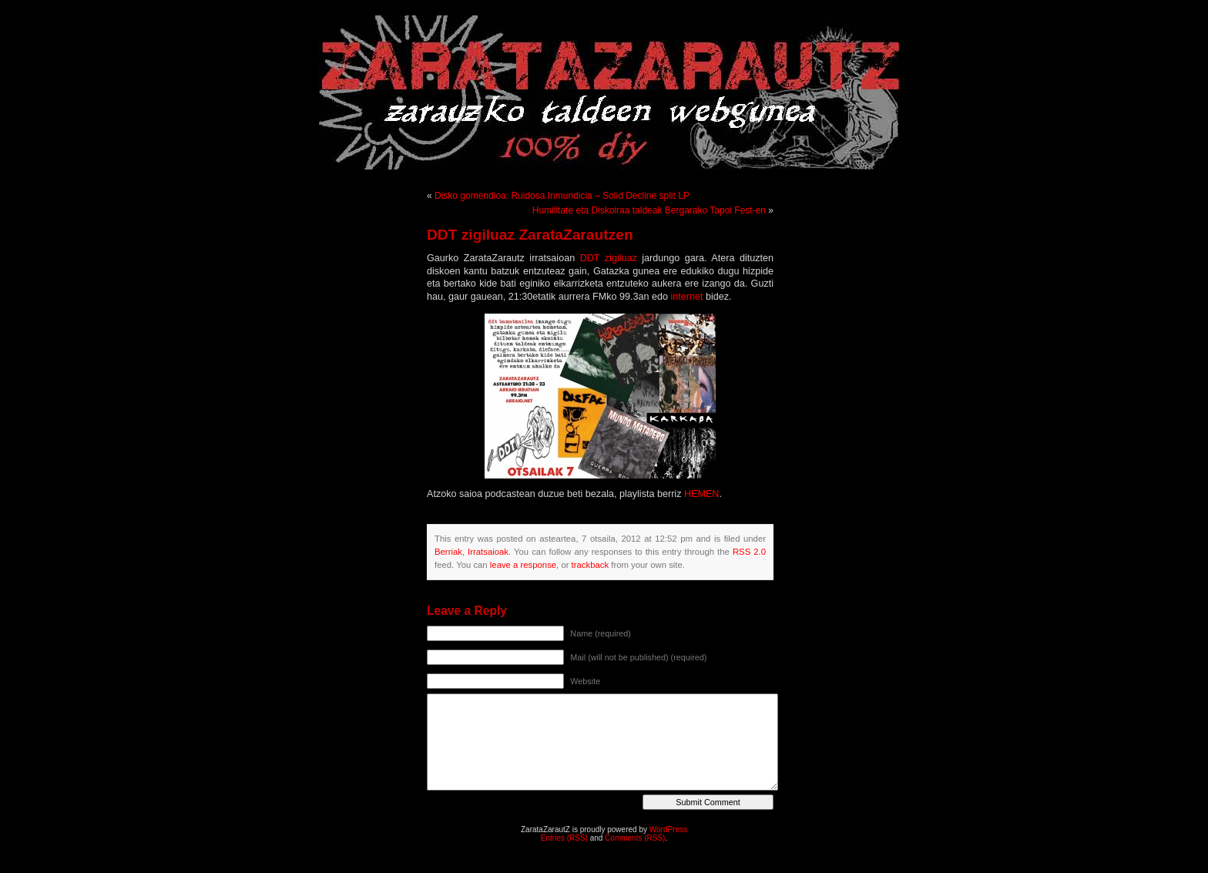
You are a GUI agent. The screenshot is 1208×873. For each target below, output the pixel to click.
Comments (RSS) (635, 838)
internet (686, 296)
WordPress (668, 829)
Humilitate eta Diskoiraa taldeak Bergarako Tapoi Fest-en (649, 210)
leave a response (523, 564)
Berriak (448, 551)
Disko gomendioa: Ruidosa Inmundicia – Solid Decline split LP (562, 195)
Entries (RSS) (564, 838)
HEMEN (701, 494)
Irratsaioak (488, 551)
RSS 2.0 (749, 551)
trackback (590, 564)
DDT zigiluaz (608, 258)
